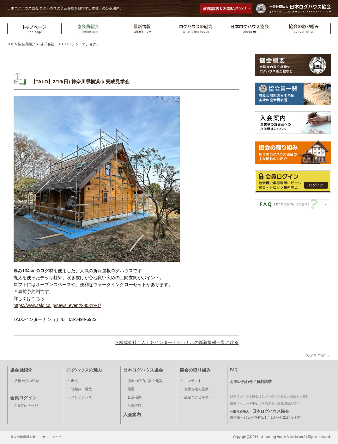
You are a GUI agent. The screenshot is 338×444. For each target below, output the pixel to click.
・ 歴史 (72, 381)
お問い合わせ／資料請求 (251, 381)
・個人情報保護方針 (21, 437)
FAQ (234, 370)
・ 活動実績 (132, 405)
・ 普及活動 (132, 397)
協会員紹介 (26, 44)
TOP (10, 44)
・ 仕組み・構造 (79, 389)
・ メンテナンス (79, 397)
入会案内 (132, 414)
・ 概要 (129, 389)
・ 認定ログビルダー (196, 397)
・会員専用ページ (24, 405)
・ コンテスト (191, 381)
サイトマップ (51, 437)
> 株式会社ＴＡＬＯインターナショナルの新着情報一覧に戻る (176, 342)
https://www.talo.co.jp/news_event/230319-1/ (57, 305)
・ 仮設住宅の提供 (194, 389)
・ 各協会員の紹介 (24, 381)
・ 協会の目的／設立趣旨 (142, 381)
